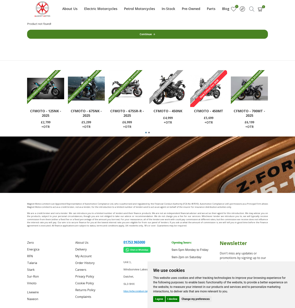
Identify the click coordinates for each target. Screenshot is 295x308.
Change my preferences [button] (196, 298)
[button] (146, 132)
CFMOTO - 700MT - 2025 (249, 113)
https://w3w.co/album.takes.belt (139, 291)
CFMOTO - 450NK (168, 111)
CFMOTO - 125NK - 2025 (45, 113)
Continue (146, 34)
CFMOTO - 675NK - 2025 (86, 113)
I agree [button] (159, 298)
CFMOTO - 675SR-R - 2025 (127, 113)
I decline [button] (172, 298)
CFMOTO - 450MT (208, 111)
